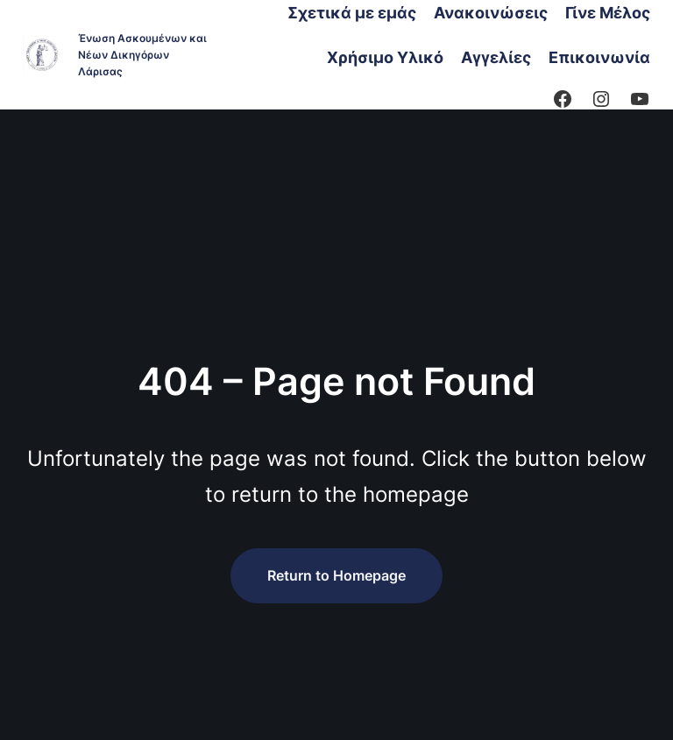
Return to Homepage (336, 575)
